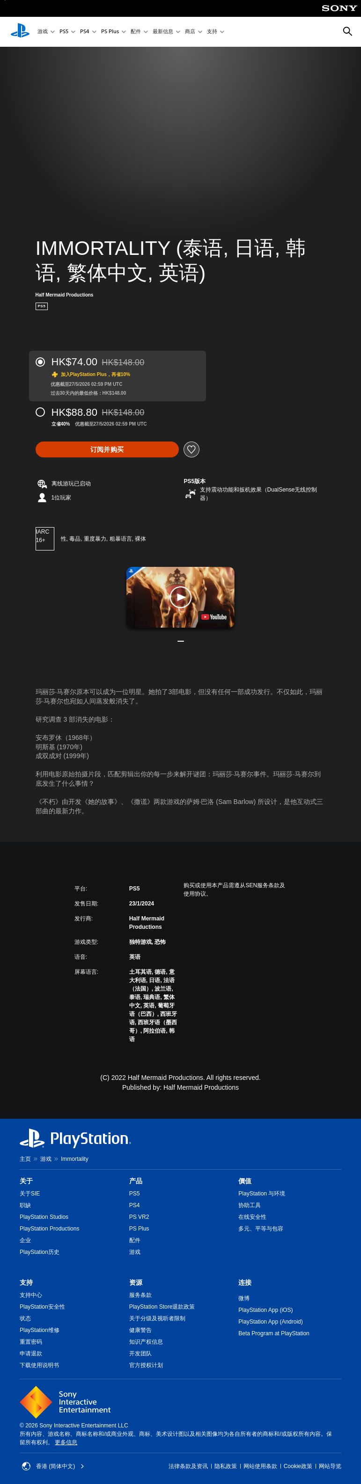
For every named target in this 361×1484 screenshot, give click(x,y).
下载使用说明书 (39, 1365)
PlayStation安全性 (42, 1306)
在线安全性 (252, 1217)
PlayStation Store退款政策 (162, 1306)
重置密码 (31, 1342)
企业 (25, 1240)
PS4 (84, 32)
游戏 (42, 32)
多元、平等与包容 (260, 1228)
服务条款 (140, 1295)
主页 (25, 1159)
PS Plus (110, 32)
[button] (180, 597)
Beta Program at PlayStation (273, 1333)
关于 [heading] (26, 1181)
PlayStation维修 (39, 1330)
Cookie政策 (298, 1466)
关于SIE (30, 1193)
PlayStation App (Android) (270, 1321)
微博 (244, 1298)
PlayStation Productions (49, 1228)
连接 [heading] (244, 1282)
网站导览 (330, 1466)
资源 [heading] (135, 1282)
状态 (25, 1318)
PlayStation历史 (39, 1252)
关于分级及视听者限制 (157, 1318)
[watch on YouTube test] (214, 617)
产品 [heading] (135, 1181)
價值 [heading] (244, 1181)
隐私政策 (225, 1466)
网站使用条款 (260, 1466)
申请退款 (31, 1353)
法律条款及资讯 (188, 1466)
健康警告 (140, 1330)
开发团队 (140, 1353)
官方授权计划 (146, 1365)
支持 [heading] (26, 1282)
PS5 (63, 32)
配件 (136, 32)
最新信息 (163, 32)
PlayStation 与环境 (261, 1193)
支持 (212, 32)
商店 (190, 32)
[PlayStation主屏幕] (20, 31)
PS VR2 (139, 1217)
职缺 (25, 1205)
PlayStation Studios (44, 1217)
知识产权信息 (146, 1342)
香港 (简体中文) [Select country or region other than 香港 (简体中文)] (53, 1466)
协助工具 (249, 1205)
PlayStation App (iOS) (265, 1310)
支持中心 (31, 1295)
